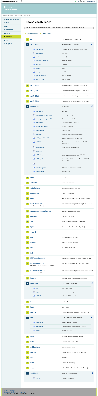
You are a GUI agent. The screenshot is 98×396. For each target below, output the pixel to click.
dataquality (39, 122)
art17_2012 (34, 96)
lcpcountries (39, 322)
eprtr (32, 198)
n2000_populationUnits (43, 138)
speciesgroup (40, 171)
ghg (31, 237)
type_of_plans (40, 79)
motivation (39, 134)
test (31, 357)
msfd (32, 336)
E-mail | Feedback (9, 390)
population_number (42, 60)
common (33, 183)
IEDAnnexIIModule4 (37, 271)
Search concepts (47, 33)
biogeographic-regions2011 (44, 119)
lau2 (32, 307)
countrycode (39, 49)
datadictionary (35, 188)
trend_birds (39, 72)
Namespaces (8, 44)
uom (32, 363)
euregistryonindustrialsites (40, 211)
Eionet (11, 15)
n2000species (40, 159)
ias (31, 248)
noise (32, 342)
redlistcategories (41, 168)
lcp (31, 317)
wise (32, 368)
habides (33, 242)
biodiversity (34, 106)
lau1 (32, 302)
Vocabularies (8, 37)
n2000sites (39, 151)
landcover (34, 283)
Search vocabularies (32, 33)
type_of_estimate (41, 75)
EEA (12, 1)
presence (38, 64)
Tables (6, 26)
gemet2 (33, 232)
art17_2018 (34, 101)
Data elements (8, 30)
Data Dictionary (18, 15)
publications (35, 347)
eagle (37, 292)
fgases (32, 227)
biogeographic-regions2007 (44, 115)
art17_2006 (34, 91)
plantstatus (39, 326)
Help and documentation (11, 19)
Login (78, 1)
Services (6, 40)
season (38, 68)
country (38, 378)
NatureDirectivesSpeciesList (44, 164)
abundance (39, 111)
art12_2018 (34, 85)
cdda (32, 177)
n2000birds (39, 142)
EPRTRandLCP (36, 204)
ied (31, 253)
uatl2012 (38, 296)
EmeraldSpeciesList (42, 126)
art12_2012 (34, 44)
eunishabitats (40, 130)
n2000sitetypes (40, 155)
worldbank (34, 373)
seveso (33, 352)
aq (31, 39)
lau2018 (33, 312)
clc (37, 288)
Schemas (7, 33)
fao (31, 221)
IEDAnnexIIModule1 (37, 258)
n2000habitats (40, 147)
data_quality (39, 53)
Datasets (6, 22)
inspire (33, 278)
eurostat (33, 216)
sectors (38, 330)
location (38, 57)
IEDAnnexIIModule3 (37, 263)
